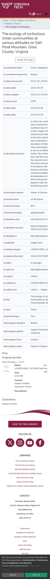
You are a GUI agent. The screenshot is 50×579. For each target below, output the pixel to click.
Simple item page (25, 59)
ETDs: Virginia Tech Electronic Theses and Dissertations (24, 20)
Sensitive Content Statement (25, 537)
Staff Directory (25, 549)
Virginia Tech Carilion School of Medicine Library (25, 486)
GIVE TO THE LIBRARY (25, 424)
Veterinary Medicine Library (25, 469)
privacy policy (34, 566)
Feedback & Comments (25, 533)
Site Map (25, 553)
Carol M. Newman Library (25, 465)
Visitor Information (25, 545)
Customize (6, 569)
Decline (13, 575)
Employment (25, 528)
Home (5, 20)
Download (45, 368)
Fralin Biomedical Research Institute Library (25, 473)
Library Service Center (25, 482)
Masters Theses (12, 23)
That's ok (36, 575)
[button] (33, 14)
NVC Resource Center (25, 478)
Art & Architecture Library (24, 461)
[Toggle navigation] (46, 14)
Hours (25, 541)
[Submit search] (30, 14)
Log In (38, 13)
